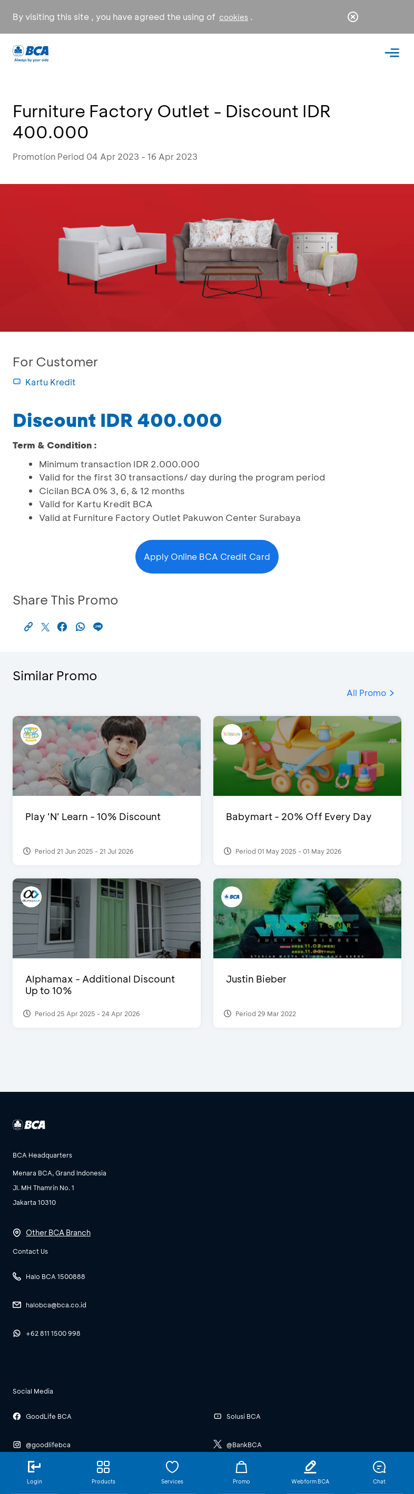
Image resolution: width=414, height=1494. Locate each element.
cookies (233, 17)
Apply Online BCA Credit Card (207, 556)
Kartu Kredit (44, 381)
